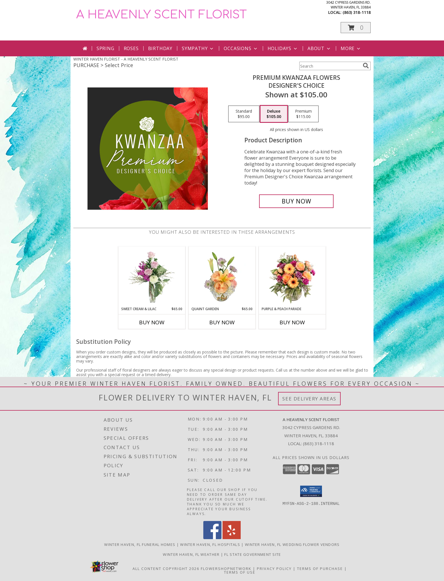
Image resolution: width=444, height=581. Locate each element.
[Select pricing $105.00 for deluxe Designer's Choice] (274, 114)
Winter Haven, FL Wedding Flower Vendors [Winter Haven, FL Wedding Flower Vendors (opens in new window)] (292, 544)
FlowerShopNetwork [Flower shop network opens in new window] (226, 568)
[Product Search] (330, 66)
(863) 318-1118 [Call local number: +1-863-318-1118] (357, 12)
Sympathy (198, 48)
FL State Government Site (252, 554)
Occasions (241, 48)
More (351, 48)
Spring (105, 48)
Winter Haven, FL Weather (191, 554)
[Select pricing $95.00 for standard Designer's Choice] (244, 114)
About (319, 48)
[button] (356, 27)
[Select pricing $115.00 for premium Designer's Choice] (303, 114)
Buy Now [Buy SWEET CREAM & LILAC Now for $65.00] (152, 322)
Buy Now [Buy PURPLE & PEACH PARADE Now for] (292, 322)
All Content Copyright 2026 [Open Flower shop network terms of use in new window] (166, 568)
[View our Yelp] (232, 537)
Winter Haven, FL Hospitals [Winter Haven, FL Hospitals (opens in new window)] (210, 544)
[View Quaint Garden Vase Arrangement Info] (222, 276)
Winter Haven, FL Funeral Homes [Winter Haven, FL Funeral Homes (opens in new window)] (139, 544)
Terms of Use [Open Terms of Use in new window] (239, 572)
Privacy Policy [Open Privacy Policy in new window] (274, 568)
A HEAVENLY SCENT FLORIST (161, 14)
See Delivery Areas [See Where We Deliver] (309, 398)
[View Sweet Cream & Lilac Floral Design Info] (152, 276)
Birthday (160, 48)
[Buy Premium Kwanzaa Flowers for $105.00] (296, 201)
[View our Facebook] (212, 537)
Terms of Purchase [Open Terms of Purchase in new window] (320, 568)
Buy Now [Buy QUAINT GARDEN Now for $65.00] (222, 322)
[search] (365, 66)
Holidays (283, 48)
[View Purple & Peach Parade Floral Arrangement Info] (292, 276)
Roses (131, 48)
